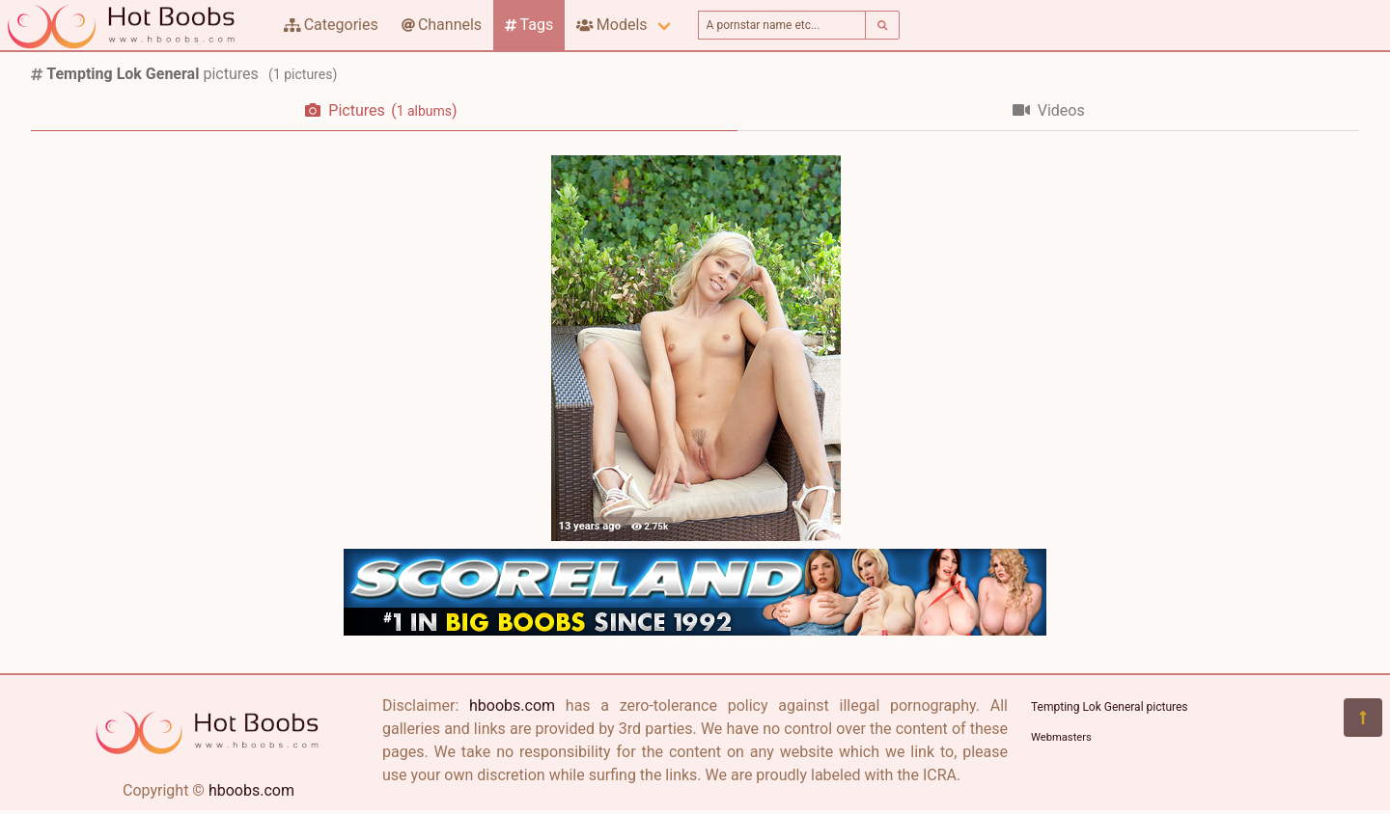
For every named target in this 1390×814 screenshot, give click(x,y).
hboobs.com (251, 790)
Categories (331, 24)
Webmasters (1061, 737)
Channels (442, 24)
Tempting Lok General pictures (1109, 707)
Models (611, 24)
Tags (529, 24)
